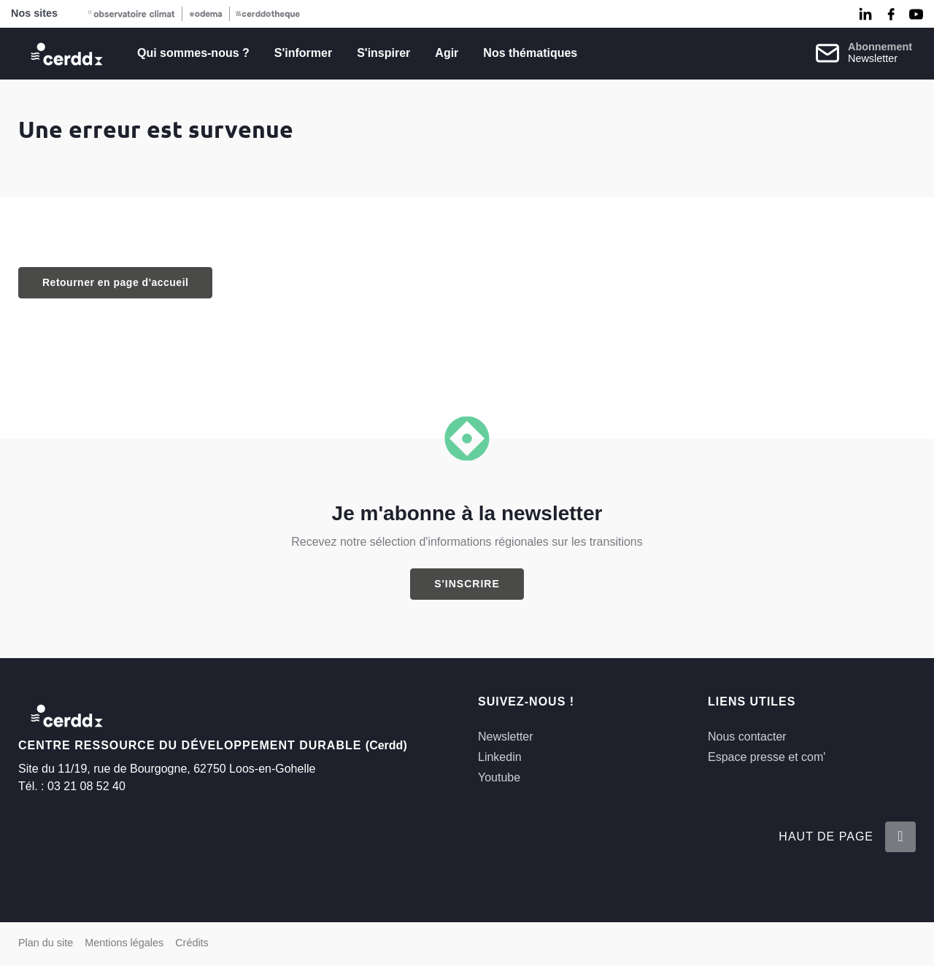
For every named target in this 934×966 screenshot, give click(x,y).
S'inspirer (383, 53)
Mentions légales (124, 942)
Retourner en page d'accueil (115, 282)
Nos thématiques (530, 53)
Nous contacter (747, 736)
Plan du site (45, 942)
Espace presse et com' (766, 757)
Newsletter (505, 736)
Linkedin (500, 757)
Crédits (192, 942)
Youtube (499, 777)
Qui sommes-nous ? (193, 53)
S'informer (303, 53)
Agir (446, 53)
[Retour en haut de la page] (900, 837)
